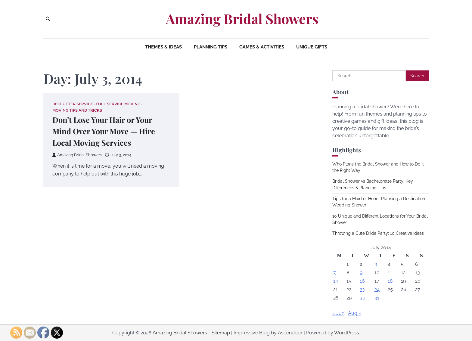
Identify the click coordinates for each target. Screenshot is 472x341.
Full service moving (118, 104)
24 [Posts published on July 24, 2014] (377, 289)
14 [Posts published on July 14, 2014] (335, 281)
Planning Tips (210, 47)
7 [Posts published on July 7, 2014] (334, 272)
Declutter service (72, 104)
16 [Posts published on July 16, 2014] (362, 281)
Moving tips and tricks (77, 110)
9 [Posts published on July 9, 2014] (361, 272)
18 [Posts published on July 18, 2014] (390, 281)
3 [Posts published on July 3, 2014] (375, 264)
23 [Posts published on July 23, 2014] (362, 289)
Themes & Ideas (163, 47)
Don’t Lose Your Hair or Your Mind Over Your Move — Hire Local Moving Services (103, 131)
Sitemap (221, 333)
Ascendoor (290, 333)
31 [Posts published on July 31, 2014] (376, 298)
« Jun (338, 313)
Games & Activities (261, 47)
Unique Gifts (311, 47)
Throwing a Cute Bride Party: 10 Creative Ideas (378, 233)
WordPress (346, 333)
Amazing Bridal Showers (242, 19)
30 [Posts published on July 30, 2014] (362, 298)
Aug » (354, 313)
